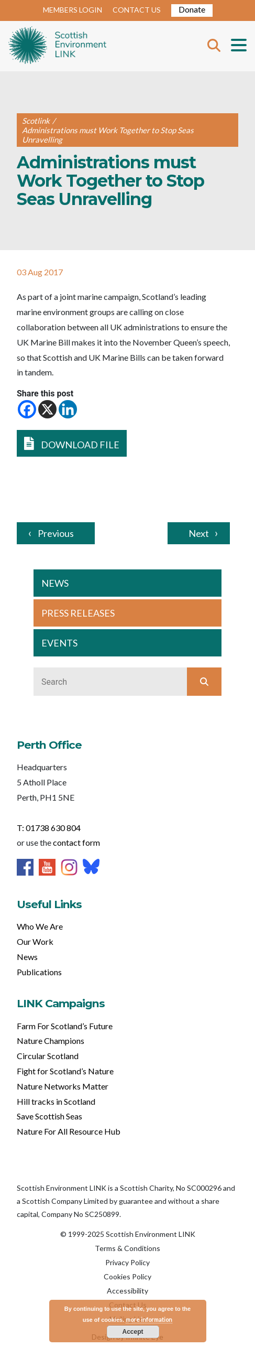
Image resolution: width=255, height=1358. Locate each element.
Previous (56, 533)
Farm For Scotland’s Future (65, 1026)
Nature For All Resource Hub (68, 1131)
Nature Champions (50, 1041)
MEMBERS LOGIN (72, 9)
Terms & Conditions (127, 1248)
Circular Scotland (48, 1056)
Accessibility (127, 1290)
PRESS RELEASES (78, 613)
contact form (76, 842)
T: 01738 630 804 (49, 828)
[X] (47, 409)
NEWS (55, 583)
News (27, 957)
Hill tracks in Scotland (56, 1101)
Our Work (35, 941)
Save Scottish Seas (49, 1116)
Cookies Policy (127, 1276)
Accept (132, 1331)
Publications (39, 972)
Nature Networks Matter (62, 1086)
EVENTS (59, 643)
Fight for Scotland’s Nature (65, 1071)
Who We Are (40, 926)
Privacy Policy (127, 1262)
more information (149, 1319)
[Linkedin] (68, 409)
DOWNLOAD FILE (71, 443)
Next (199, 533)
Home (57, 46)
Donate (192, 9)
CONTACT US (137, 9)
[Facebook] (27, 409)
